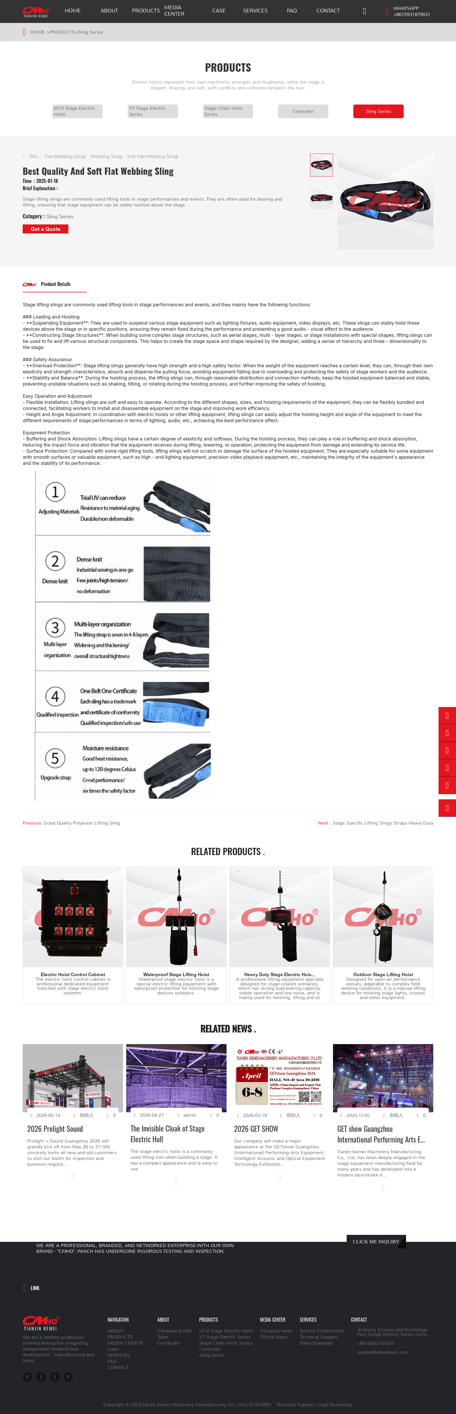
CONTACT (328, 11)
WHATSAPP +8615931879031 (411, 11)
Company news (276, 1331)
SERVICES (255, 11)
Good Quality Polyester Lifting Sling (82, 823)
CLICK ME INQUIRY (376, 1241)
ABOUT (109, 11)
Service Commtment (322, 1331)
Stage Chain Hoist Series (223, 111)
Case (219, 11)
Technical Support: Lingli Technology (315, 1405)
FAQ (292, 11)
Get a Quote (45, 229)
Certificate (168, 1343)
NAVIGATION (118, 1319)
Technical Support (318, 1337)
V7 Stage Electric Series (147, 111)
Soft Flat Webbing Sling (152, 156)
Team (162, 1337)
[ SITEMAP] (258, 1405)
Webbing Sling (105, 156)
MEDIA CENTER (174, 10)
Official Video (273, 1337)
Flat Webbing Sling (65, 156)
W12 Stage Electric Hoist (74, 111)
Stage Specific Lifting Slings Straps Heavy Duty (383, 823)
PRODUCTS (146, 11)
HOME (73, 11)
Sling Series (90, 32)
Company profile (174, 1331)
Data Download (316, 1343)
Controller (303, 111)
